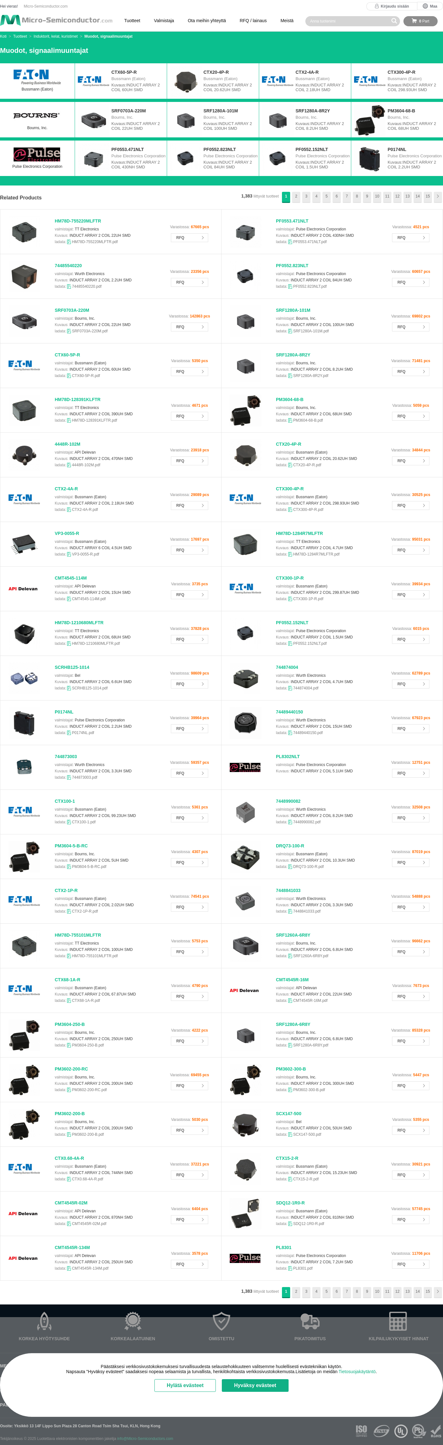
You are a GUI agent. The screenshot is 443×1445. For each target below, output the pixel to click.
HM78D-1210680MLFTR (79, 622)
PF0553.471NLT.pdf (310, 242)
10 (377, 196)
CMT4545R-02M (71, 1202)
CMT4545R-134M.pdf (90, 1268)
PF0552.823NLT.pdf (310, 286)
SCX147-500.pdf (307, 1134)
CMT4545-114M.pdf (89, 599)
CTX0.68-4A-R (69, 1158)
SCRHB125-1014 (72, 667)
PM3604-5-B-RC (71, 845)
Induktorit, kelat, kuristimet (56, 36)
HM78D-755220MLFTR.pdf (95, 242)
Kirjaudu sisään (395, 6)
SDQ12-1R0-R (290, 1202)
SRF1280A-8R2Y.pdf (310, 376)
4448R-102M (67, 444)
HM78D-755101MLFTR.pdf (95, 956)
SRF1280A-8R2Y (293, 354)
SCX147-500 (288, 1113)
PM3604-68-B (289, 399)
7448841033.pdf (307, 911)
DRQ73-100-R (290, 845)
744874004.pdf (305, 688)
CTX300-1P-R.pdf (308, 599)
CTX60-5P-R (67, 354)
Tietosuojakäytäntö (357, 1371)
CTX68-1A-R (67, 979)
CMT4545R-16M (292, 979)
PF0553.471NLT (292, 220)
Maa (433, 6)
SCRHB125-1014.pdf (90, 688)
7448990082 (288, 801)
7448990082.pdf (307, 822)
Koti (3, 36)
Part (424, 21)
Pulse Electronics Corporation (37, 158)
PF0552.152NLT (292, 622)
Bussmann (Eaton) (37, 80)
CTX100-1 (65, 801)
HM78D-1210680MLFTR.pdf (96, 643)
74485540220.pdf (86, 286)
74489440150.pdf (307, 733)
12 (397, 196)
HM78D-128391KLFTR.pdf (94, 420)
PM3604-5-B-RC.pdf (89, 866)
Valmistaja (164, 20)
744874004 (287, 667)
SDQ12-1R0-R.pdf (308, 1224)
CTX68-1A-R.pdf (86, 1000)
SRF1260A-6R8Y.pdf (310, 956)
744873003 (66, 756)
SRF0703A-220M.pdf (90, 331)
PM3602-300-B (291, 1068)
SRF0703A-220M (72, 310)
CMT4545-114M (71, 578)
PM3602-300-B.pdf (309, 1090)
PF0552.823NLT (292, 265)
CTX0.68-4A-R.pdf (87, 1179)
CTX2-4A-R (66, 488)
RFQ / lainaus (253, 20)
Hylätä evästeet (185, 1385)
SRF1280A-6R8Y (293, 1024)
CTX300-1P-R (290, 578)
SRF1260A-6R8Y (293, 935)
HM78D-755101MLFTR (78, 935)
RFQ (180, 238)
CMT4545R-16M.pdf (310, 1000)
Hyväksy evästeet (255, 1385)
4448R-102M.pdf (86, 465)
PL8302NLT (288, 756)
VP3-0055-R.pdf (85, 554)
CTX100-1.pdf (84, 822)
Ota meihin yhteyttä (207, 20)
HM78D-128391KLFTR (78, 399)
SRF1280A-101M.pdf (311, 331)
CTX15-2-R (287, 1158)
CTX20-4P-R (288, 444)
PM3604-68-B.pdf (308, 420)
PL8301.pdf (302, 1268)
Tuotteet (132, 20)
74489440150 (289, 711)
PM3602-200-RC (71, 1068)
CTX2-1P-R (66, 890)
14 (417, 196)
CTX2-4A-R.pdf (85, 509)
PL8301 (283, 1247)
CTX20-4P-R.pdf (307, 465)
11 (387, 196)
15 (428, 196)
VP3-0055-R (67, 533)
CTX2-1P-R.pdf (85, 911)
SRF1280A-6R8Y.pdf (310, 1045)
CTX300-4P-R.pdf (308, 509)
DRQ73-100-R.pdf (308, 866)
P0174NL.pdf (83, 733)
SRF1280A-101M (293, 310)
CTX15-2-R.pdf (306, 1179)
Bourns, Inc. (37, 119)
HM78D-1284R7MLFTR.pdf (316, 554)
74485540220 (68, 265)
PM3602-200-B (70, 1113)
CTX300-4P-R (290, 488)
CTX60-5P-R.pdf (86, 376)
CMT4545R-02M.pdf (89, 1224)
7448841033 (288, 890)
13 (407, 196)
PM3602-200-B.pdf (88, 1134)
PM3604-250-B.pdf (88, 1045)
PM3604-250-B (70, 1024)
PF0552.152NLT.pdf (310, 643)
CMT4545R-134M (72, 1247)
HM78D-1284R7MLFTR (299, 533)
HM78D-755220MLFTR (78, 220)
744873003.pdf (84, 777)
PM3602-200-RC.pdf (89, 1090)
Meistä (286, 20)
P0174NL (64, 711)
